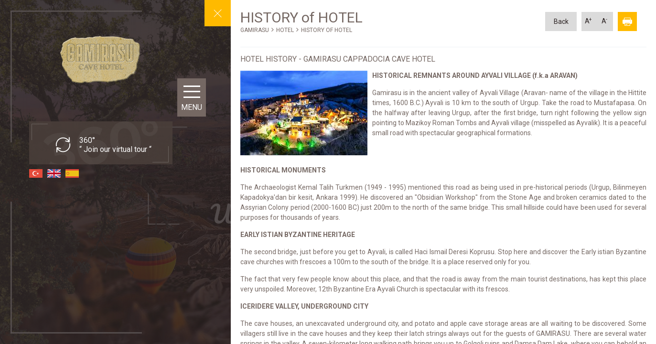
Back (561, 21)
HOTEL (285, 30)
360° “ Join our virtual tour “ (115, 145)
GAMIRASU (254, 30)
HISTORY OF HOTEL (326, 30)
